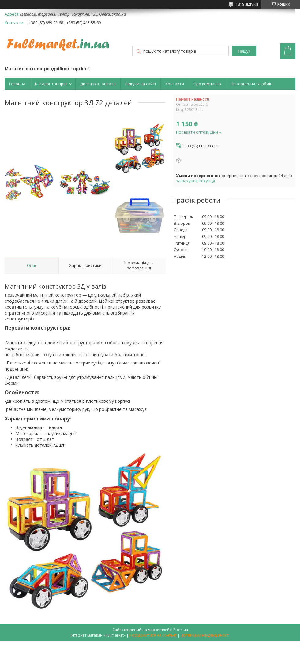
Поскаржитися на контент (153, 635)
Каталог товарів (51, 84)
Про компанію (207, 84)
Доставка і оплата (98, 84)
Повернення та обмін (251, 84)
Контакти (174, 84)
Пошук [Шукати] (244, 51)
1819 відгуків (247, 4)
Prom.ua (180, 629)
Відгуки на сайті (140, 84)
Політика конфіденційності (205, 635)
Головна (17, 84)
